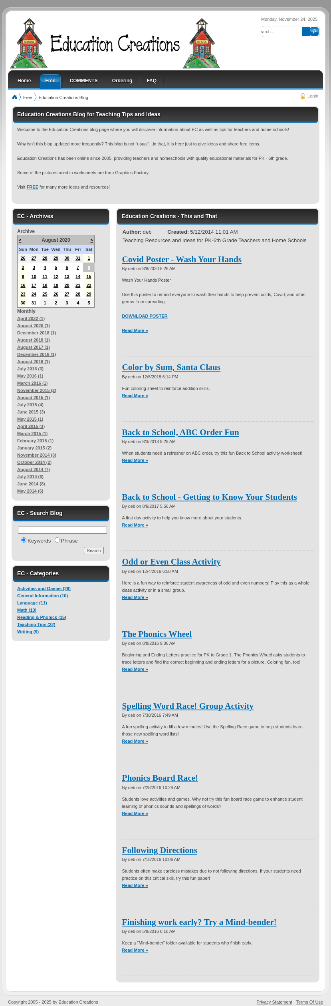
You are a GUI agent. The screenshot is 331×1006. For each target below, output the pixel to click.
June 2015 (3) (31, 412)
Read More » (135, 330)
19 (56, 285)
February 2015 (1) (35, 440)
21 (77, 285)
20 (66, 285)
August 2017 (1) (33, 347)
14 (77, 276)
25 (44, 294)
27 (34, 258)
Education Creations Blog (63, 97)
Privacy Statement (274, 1002)
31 (77, 258)
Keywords (39, 541)
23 (22, 294)
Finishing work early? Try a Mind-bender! (199, 922)
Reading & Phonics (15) (41, 617)
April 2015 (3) (31, 426)
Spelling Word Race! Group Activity (188, 706)
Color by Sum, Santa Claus (171, 367)
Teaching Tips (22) (36, 624)
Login (312, 95)
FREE (32, 187)
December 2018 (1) (36, 332)
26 (22, 258)
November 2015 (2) (36, 390)
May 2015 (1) (30, 419)
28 (44, 258)
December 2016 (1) (36, 354)
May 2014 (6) (30, 491)
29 (56, 258)
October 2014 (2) (34, 462)
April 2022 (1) (31, 318)
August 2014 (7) (33, 469)
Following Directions (159, 850)
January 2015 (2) (34, 447)
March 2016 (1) (32, 383)
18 (44, 285)
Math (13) (26, 610)
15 (88, 276)
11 (44, 276)
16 (22, 285)
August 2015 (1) (33, 397)
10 (34, 276)
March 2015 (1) (32, 433)
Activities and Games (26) (44, 588)
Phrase (69, 541)
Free (27, 97)
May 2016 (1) (30, 376)
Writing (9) (28, 631)
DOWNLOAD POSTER (144, 316)
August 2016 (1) (33, 361)
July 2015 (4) (30, 404)
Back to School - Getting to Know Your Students (209, 497)
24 (34, 294)
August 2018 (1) (33, 340)
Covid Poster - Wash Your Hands (182, 259)
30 (66, 258)
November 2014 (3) (36, 455)
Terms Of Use (309, 1002)
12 (56, 276)
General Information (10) (42, 595)
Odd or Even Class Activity (171, 562)
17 (34, 285)
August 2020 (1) (33, 325)
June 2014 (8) (31, 483)
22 (88, 285)
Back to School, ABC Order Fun (180, 432)
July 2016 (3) (30, 368)
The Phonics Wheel (157, 634)
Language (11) (32, 602)
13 (66, 276)
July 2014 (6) (30, 476)
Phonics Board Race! (160, 778)
